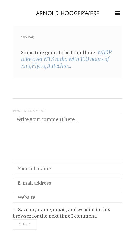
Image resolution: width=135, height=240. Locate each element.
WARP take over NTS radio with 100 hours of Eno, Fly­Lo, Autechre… (66, 59)
